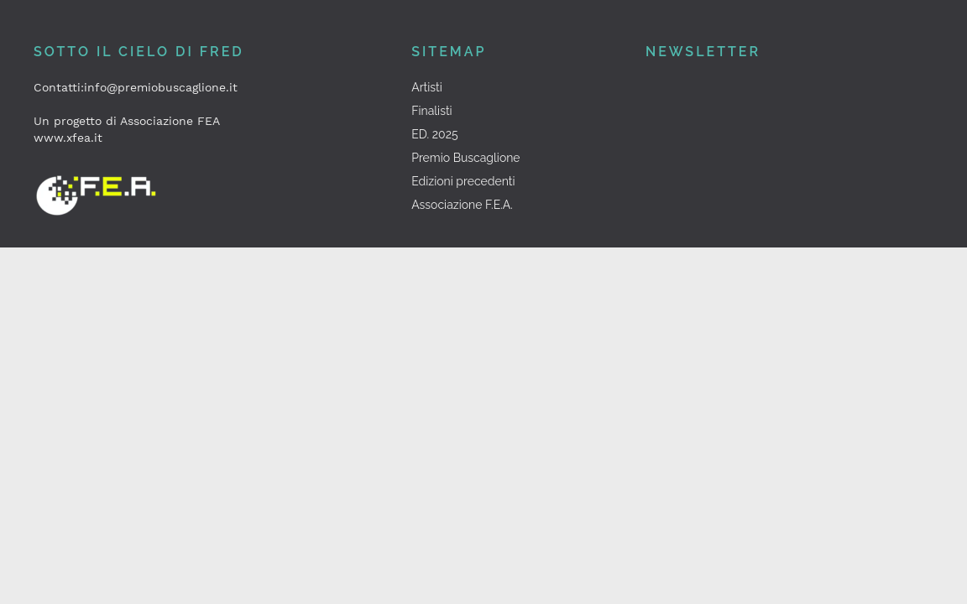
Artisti (426, 87)
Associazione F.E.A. (462, 204)
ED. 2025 (434, 134)
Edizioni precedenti (463, 181)
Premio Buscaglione (465, 157)
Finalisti (431, 110)
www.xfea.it (68, 137)
